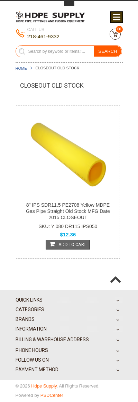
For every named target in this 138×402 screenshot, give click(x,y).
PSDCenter (51, 395)
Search (107, 51)
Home (21, 68)
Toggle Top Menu (69, 3)
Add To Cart (67, 244)
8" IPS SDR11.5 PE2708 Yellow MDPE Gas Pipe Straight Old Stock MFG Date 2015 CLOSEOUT (68, 211)
